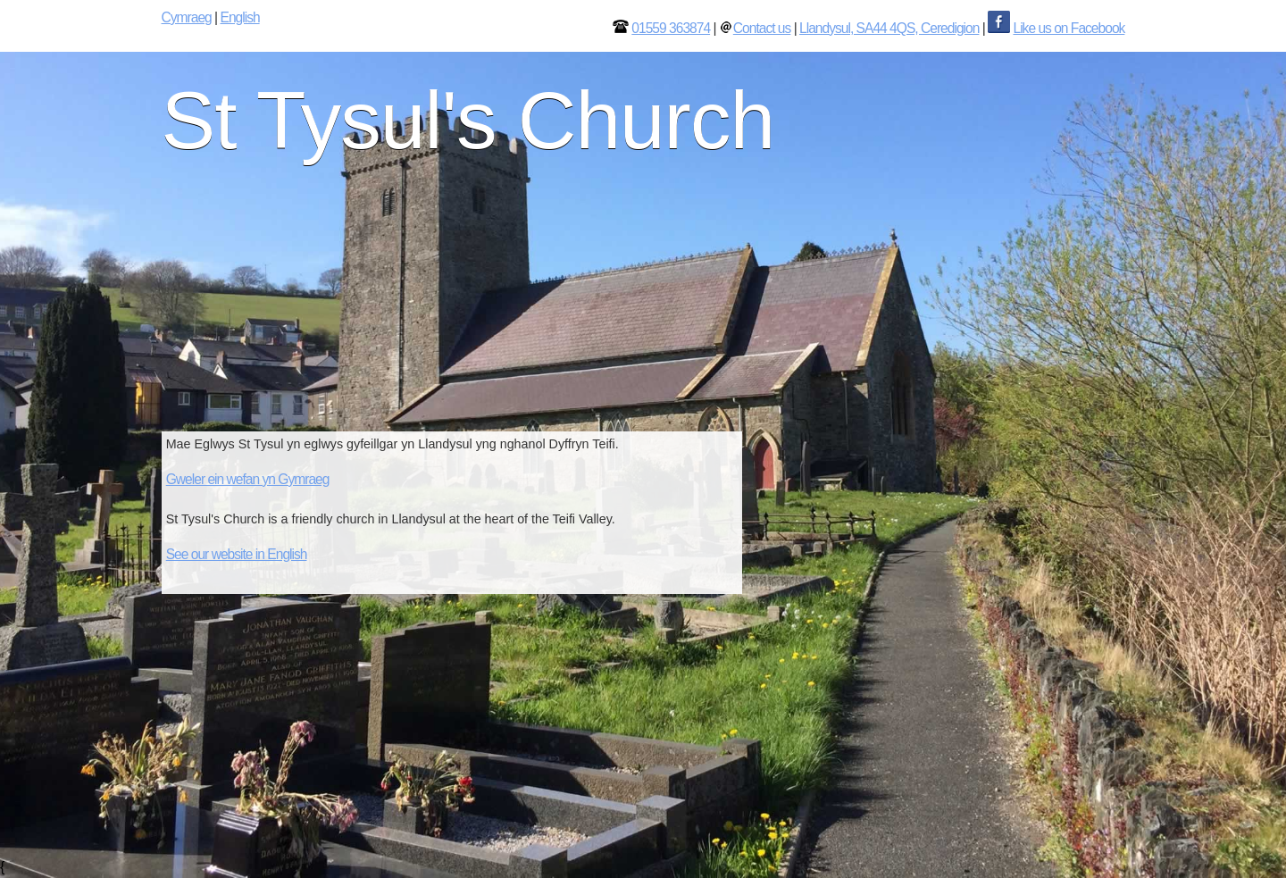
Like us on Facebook (1068, 28)
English (239, 17)
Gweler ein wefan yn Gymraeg (248, 479)
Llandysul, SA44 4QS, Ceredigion (889, 28)
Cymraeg (187, 17)
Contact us (762, 28)
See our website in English (236, 554)
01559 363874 (670, 28)
